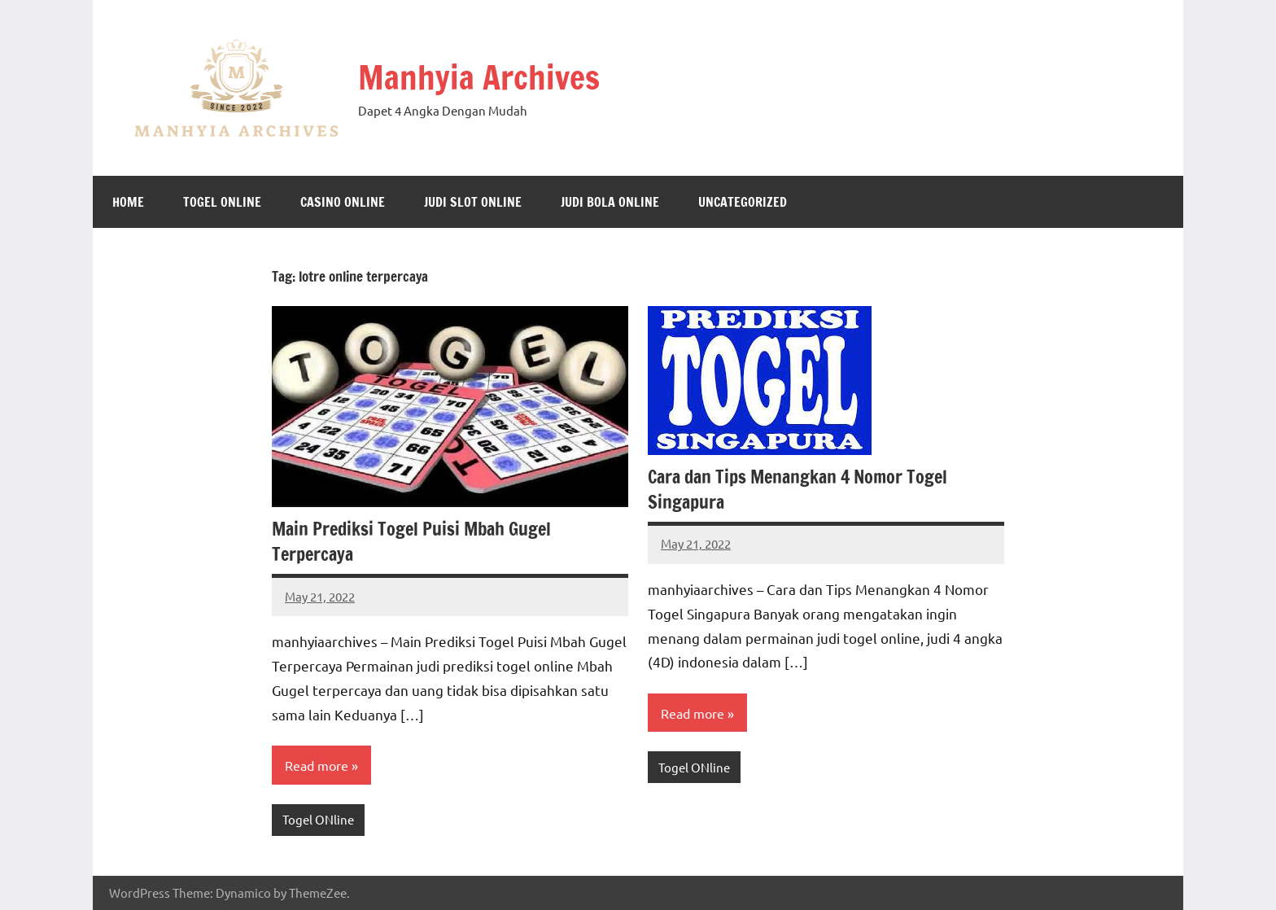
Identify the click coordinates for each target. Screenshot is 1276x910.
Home (128, 202)
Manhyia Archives (479, 77)
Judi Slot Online (473, 202)
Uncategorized (742, 202)
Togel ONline (222, 202)
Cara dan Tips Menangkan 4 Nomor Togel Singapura (797, 489)
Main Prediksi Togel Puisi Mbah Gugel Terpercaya (411, 541)
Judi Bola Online (610, 202)
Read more (316, 765)
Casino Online (342, 202)
